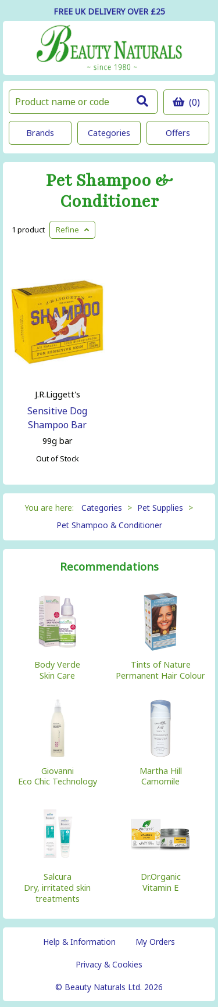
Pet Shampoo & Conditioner (109, 191)
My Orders (155, 941)
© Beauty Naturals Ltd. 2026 (109, 986)
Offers (178, 132)
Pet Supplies (160, 507)
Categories (109, 132)
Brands (40, 132)
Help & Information (79, 941)
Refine (72, 229)
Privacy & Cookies (109, 964)
